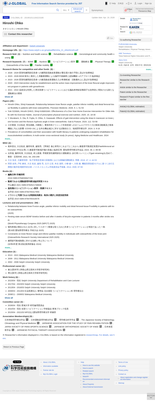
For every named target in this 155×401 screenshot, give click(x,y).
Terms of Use (123, 362)
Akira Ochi (123, 60)
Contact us (122, 374)
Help (114, 3)
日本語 (120, 3)
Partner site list (48, 370)
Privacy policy (123, 370)
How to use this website (91, 365)
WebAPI (86, 377)
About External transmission (93, 387)
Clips (129, 10)
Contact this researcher (21, 35)
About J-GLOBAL (49, 362)
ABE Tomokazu (125, 53)
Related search (88, 371)
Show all (9, 97)
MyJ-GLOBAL (88, 374)
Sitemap (121, 383)
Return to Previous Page (14, 347)
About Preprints (88, 384)
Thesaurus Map (145, 10)
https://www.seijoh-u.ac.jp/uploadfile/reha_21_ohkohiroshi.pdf (50, 50)
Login (139, 3)
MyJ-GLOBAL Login (50, 374)
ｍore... (149, 69)
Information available (50, 366)
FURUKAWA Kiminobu (128, 44)
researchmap (92, 335)
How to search (88, 368)
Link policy (122, 366)
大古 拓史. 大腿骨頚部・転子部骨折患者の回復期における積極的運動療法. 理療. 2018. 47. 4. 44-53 (52, 160)
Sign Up (148, 3)
